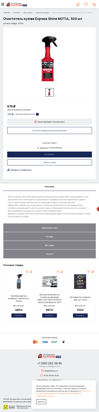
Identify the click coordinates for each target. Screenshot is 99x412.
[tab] (49, 187)
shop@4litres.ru (49, 370)
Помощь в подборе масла (49, 366)
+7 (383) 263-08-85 (49, 363)
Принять (41, 401)
